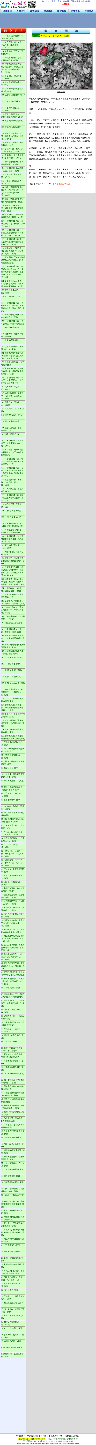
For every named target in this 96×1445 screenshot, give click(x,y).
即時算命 (88, 11)
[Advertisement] (48, 20)
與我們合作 (75, 1)
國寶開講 (34, 11)
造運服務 (7, 11)
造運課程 (48, 11)
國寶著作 (61, 11)
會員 (53, 1)
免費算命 (75, 11)
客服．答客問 (63, 1)
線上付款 (45, 1)
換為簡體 (86, 1)
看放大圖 (61, 92)
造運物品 (20, 11)
